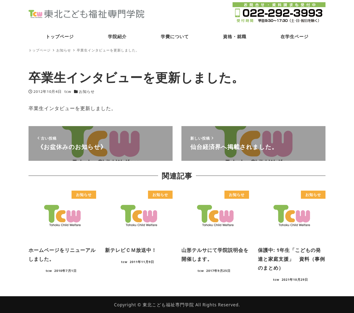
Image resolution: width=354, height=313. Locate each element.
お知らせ (87, 91)
